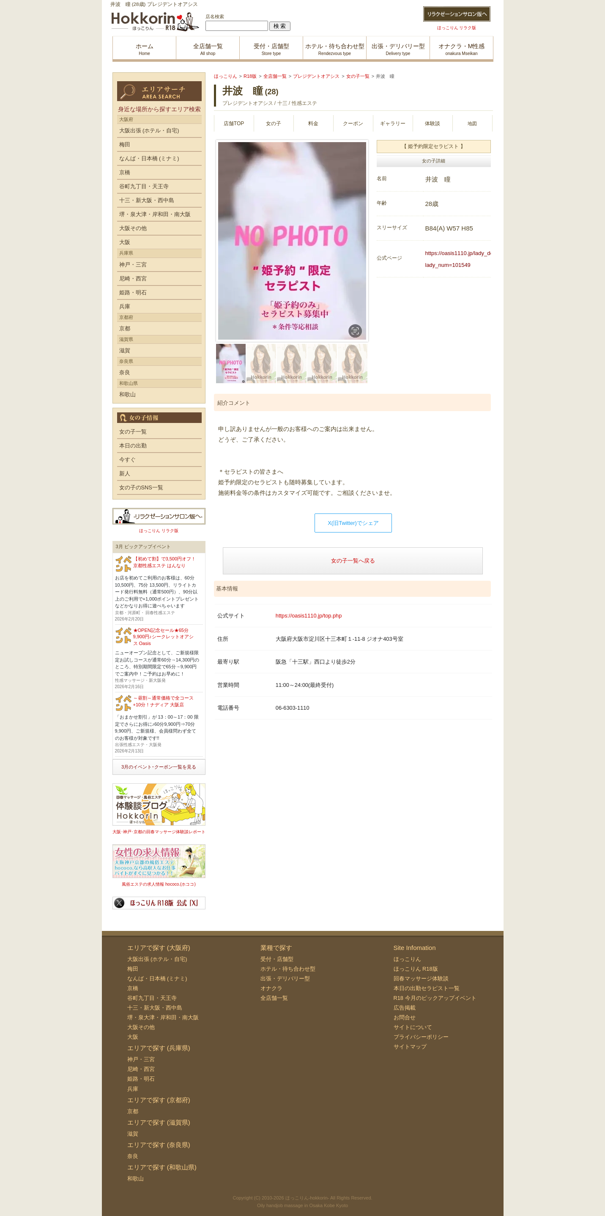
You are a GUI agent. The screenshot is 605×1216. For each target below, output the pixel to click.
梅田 (124, 144)
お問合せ (405, 1017)
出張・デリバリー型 (285, 978)
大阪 (124, 242)
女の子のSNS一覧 (141, 487)
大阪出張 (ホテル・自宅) (149, 130)
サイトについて (413, 1027)
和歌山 (127, 394)
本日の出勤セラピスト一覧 (427, 988)
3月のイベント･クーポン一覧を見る (158, 766)
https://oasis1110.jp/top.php (309, 615)
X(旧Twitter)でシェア (353, 523)
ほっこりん (407, 959)
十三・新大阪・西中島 (146, 200)
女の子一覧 (133, 431)
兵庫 (124, 306)
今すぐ (127, 459)
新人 (124, 473)
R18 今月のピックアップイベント (435, 998)
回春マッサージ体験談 (421, 978)
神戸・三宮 (133, 264)
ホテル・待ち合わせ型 (287, 969)
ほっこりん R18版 (416, 969)
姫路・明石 (133, 292)
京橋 (124, 172)
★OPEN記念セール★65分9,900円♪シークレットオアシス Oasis (163, 637)
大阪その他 (133, 228)
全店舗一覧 (274, 998)
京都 (124, 328)
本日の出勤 (133, 445)
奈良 (124, 372)
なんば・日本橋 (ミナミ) (149, 158)
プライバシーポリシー (421, 1037)
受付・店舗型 (276, 959)
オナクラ (271, 988)
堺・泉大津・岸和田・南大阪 (155, 214)
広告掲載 (405, 1008)
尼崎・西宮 (133, 278)
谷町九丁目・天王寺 (144, 186)
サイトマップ (410, 1046)
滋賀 (124, 350)
